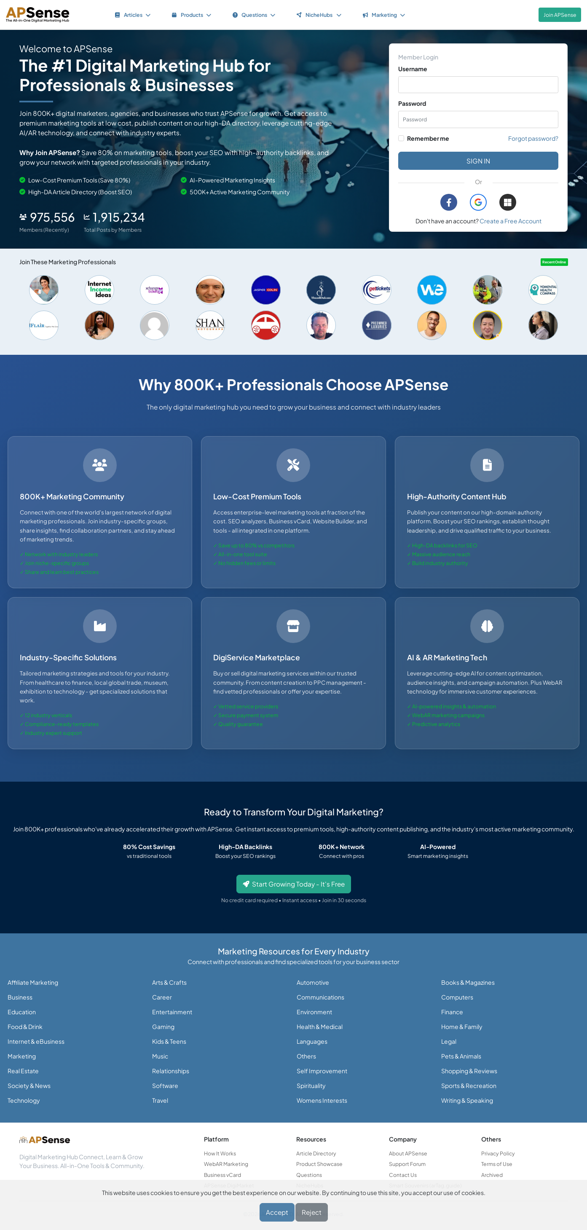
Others (306, 1056)
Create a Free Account (510, 221)
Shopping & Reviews (469, 1071)
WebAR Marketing (226, 1163)
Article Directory (316, 1153)
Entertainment (172, 1012)
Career (162, 997)
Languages (312, 1041)
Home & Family (461, 1026)
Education (22, 1012)
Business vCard (222, 1174)
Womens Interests (322, 1100)
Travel (160, 1100)
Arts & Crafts (169, 982)
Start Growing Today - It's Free (294, 884)
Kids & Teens (169, 1041)
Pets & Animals (461, 1056)
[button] (478, 202)
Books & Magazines (468, 982)
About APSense (408, 1153)
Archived (492, 1174)
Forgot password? (533, 138)
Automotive (313, 982)
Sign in (478, 161)
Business (20, 997)
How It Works (220, 1153)
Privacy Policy (498, 1153)
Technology (24, 1100)
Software (165, 1085)
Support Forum (407, 1163)
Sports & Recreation (468, 1085)
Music (160, 1056)
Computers (457, 997)
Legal (448, 1041)
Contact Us (403, 1174)
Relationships (170, 1071)
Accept (277, 1212)
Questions (309, 1174)
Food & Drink (25, 1026)
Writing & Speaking (467, 1100)
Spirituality (311, 1085)
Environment (314, 1012)
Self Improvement (322, 1071)
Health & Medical (320, 1026)
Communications (320, 997)
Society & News (29, 1085)
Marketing (22, 1056)
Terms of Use (496, 1163)
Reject (312, 1212)
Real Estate (23, 1071)
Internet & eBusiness (36, 1041)
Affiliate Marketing (33, 982)
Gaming (163, 1026)
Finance (452, 1012)
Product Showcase (319, 1163)
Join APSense (560, 14)
